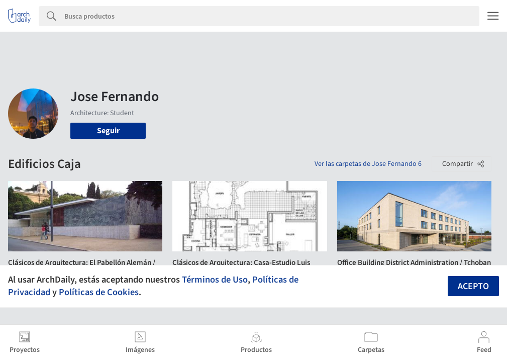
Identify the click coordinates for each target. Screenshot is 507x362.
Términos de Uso (215, 279)
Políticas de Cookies (99, 292)
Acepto (473, 286)
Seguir (108, 130)
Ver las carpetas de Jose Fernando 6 (368, 163)
